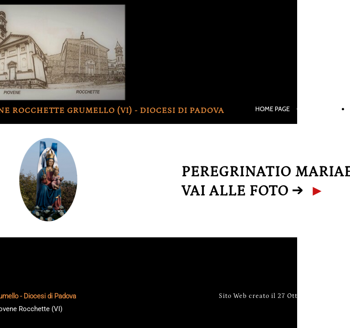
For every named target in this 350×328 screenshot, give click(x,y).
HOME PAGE (272, 109)
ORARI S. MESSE (319, 109)
